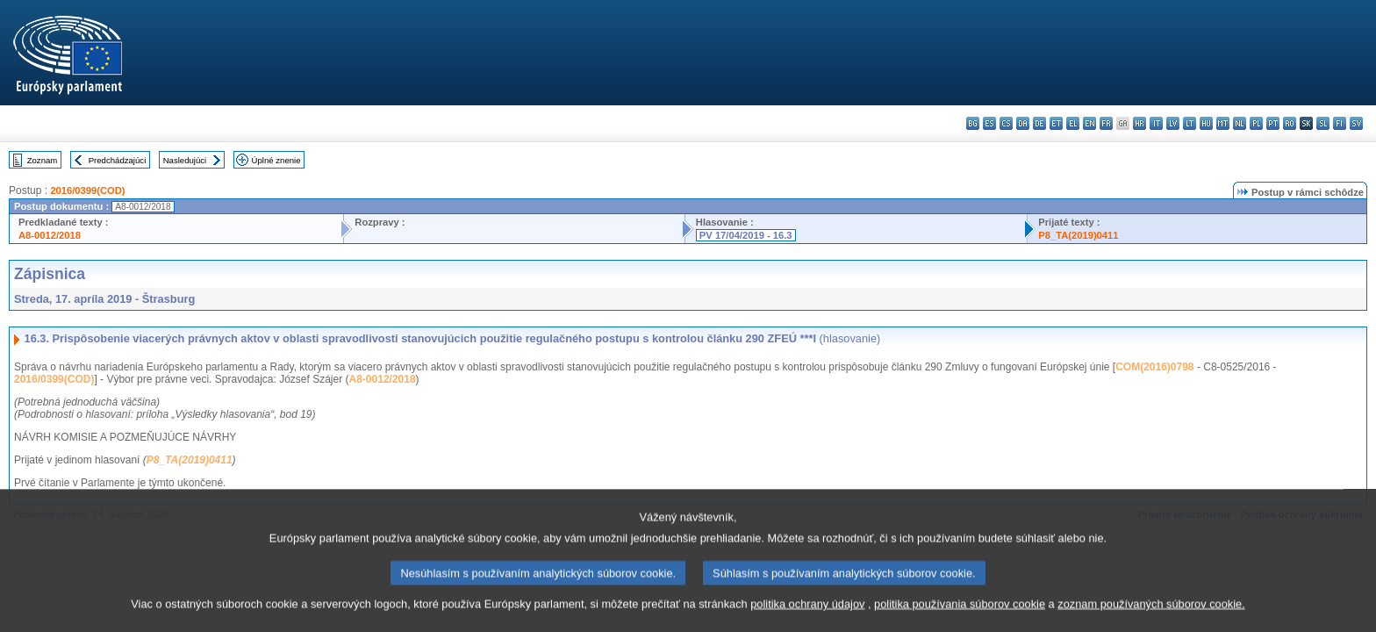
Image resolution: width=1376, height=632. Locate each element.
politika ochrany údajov (807, 611)
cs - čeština (1006, 123)
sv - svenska (1356, 123)
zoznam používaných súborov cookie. (1150, 611)
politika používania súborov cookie (959, 611)
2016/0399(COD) (87, 190)
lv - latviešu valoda (1172, 123)
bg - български (972, 123)
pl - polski (1256, 123)
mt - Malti (1222, 123)
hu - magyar (1206, 123)
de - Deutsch (1039, 123)
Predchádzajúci (118, 160)
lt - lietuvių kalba (1189, 123)
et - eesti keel (1056, 123)
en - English (1089, 123)
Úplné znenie (276, 160)
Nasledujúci (185, 160)
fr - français (1106, 123)
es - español (989, 123)
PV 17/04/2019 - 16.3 (745, 235)
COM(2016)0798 (1154, 367)
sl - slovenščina (1322, 123)
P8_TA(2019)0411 (1078, 235)
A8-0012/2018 (49, 235)
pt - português (1272, 123)
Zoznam (42, 160)
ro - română (1289, 123)
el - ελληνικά (1072, 123)
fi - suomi (1339, 123)
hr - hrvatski (1139, 123)
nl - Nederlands (1239, 123)
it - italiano (1156, 123)
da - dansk (1022, 123)
